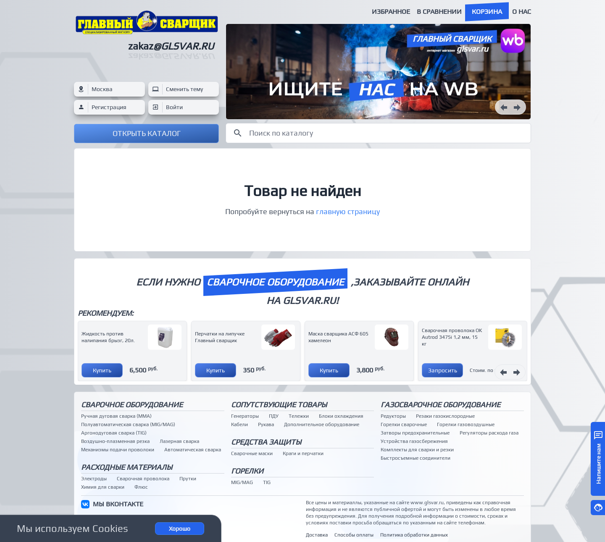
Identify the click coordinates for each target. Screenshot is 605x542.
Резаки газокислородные (445, 416)
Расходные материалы (126, 467)
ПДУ (274, 416)
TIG (267, 482)
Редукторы (393, 416)
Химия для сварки (102, 487)
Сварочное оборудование (132, 404)
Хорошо (179, 528)
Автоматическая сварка (192, 450)
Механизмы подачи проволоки (117, 450)
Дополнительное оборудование (321, 424)
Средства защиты (266, 441)
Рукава (266, 424)
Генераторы (245, 416)
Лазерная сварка (179, 441)
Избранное (391, 12)
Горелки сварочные (404, 424)
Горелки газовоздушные (466, 424)
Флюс (141, 487)
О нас (521, 12)
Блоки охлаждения (341, 416)
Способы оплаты (354, 535)
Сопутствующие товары (279, 404)
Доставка (317, 535)
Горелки (247, 470)
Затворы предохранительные (415, 433)
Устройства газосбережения (414, 441)
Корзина (487, 12)
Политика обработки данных (414, 535)
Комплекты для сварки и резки (417, 450)
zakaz (171, 46)
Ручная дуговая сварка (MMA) (116, 416)
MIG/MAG (242, 482)
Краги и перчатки (303, 453)
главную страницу (348, 211)
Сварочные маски (252, 453)
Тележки (299, 416)
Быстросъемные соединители (415, 458)
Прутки (187, 479)
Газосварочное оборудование (440, 404)
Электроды (94, 479)
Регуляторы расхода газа (489, 433)
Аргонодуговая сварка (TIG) (114, 433)
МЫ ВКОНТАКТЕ (118, 504)
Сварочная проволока (143, 479)
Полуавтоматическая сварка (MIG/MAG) (128, 424)
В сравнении (439, 12)
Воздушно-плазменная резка (115, 441)
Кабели (239, 424)
